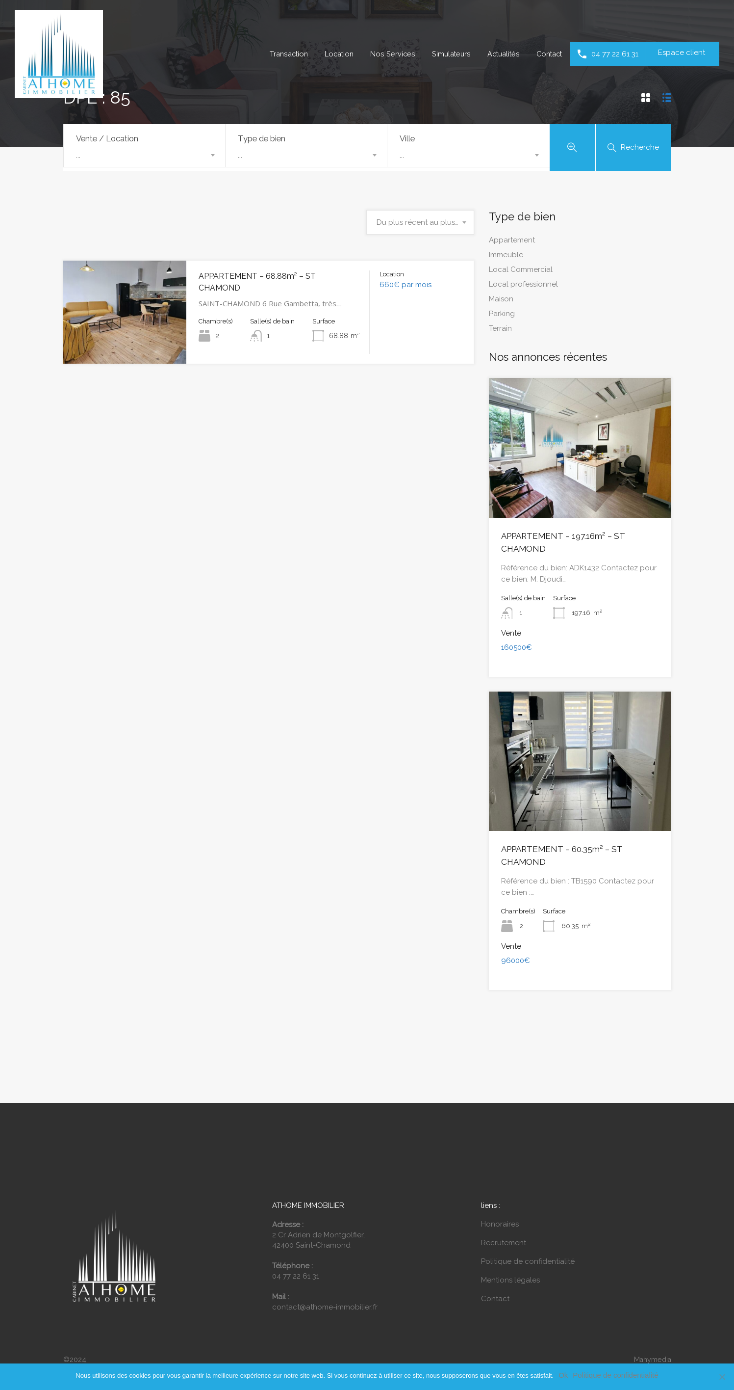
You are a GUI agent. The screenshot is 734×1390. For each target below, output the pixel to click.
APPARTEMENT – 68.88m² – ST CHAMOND (271, 277)
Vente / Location (107, 138)
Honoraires (500, 1198)
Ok (563, 1375)
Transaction (279, 54)
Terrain (500, 330)
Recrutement (503, 1216)
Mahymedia (651, 1333)
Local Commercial (521, 271)
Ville (407, 138)
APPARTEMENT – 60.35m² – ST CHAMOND (573, 836)
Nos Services (386, 54)
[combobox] (144, 155)
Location (332, 54)
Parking (502, 315)
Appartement (512, 242)
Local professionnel (523, 286)
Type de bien (261, 138)
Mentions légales (510, 1254)
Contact (547, 54)
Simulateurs (446, 54)
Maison (501, 300)
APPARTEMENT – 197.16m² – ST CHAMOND (574, 537)
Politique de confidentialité (528, 1235)
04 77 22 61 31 (614, 54)
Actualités (499, 54)
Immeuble (506, 256)
